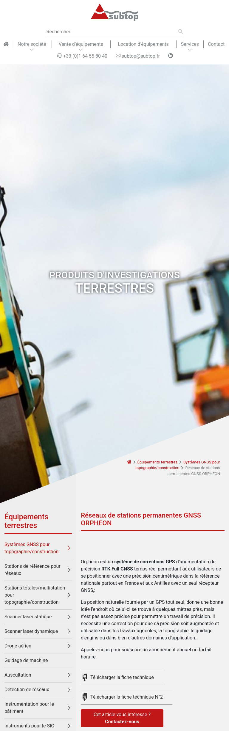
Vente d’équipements (81, 44)
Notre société (32, 44)
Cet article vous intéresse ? (122, 718)
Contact (216, 44)
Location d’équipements (143, 44)
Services (190, 44)
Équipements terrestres (157, 462)
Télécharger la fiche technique (122, 677)
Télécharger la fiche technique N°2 (126, 697)
